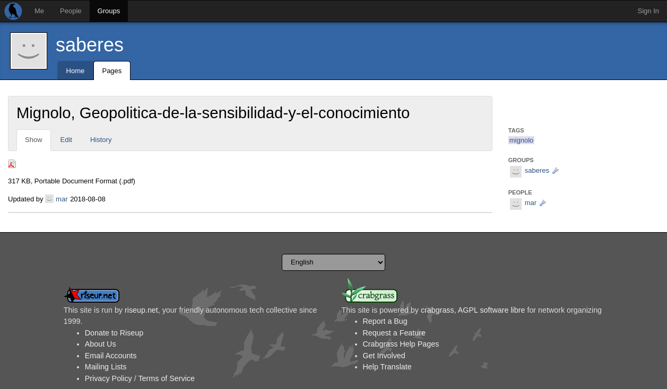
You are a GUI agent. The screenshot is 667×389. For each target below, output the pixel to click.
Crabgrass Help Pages (401, 344)
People (70, 11)
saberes (90, 45)
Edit (66, 140)
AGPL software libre (491, 310)
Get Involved (384, 355)
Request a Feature (394, 333)
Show (33, 140)
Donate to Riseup (114, 333)
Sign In (648, 11)
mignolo (521, 140)
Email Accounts (111, 355)
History (100, 140)
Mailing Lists (106, 367)
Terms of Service (166, 378)
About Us (100, 344)
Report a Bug (385, 321)
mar (61, 199)
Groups (109, 11)
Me (39, 11)
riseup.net (141, 310)
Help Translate (387, 367)
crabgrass (437, 310)
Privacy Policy (108, 378)
